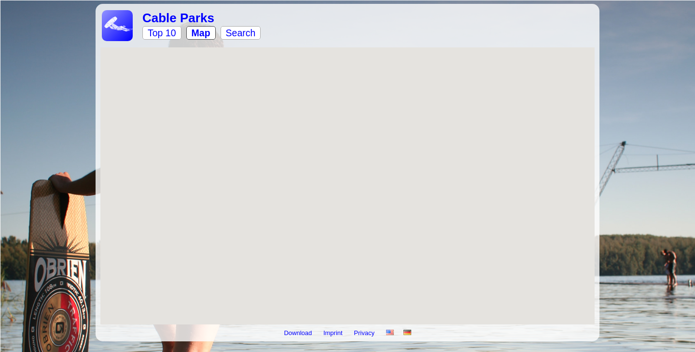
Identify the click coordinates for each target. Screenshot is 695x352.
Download (298, 333)
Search (241, 33)
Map (201, 33)
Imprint (333, 333)
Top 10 (162, 33)
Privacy (365, 333)
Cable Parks (178, 18)
